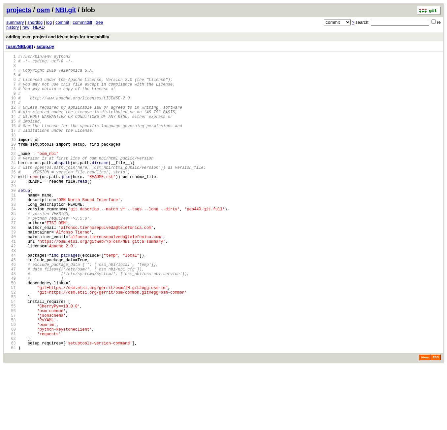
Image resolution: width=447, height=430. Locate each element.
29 (11, 214)
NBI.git (65, 10)
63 (11, 405)
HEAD (39, 27)
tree (99, 22)
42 (11, 287)
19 (11, 158)
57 (11, 372)
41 (11, 282)
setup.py (45, 46)
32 (11, 231)
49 (11, 327)
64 (11, 411)
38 (11, 265)
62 (11, 400)
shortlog (35, 22)
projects (18, 10)
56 (11, 366)
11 (11, 113)
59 (11, 383)
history (12, 27)
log (49, 22)
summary (15, 22)
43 (11, 293)
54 (11, 355)
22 (11, 175)
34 (11, 242)
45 (11, 304)
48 (11, 321)
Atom (425, 420)
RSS (435, 420)
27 (11, 203)
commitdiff (82, 22)
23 (11, 181)
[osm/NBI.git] (19, 46)
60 (11, 388)
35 (11, 248)
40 (11, 276)
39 (11, 270)
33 (11, 237)
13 (11, 124)
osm (43, 10)
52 (11, 343)
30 (11, 220)
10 (11, 108)
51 (11, 338)
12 (11, 119)
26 (11, 197)
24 (11, 186)
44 (11, 299)
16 (11, 141)
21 (11, 169)
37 (11, 259)
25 (11, 192)
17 (11, 147)
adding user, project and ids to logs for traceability (57, 36)
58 (11, 377)
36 (11, 254)
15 (11, 136)
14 (11, 130)
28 (11, 209)
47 (11, 315)
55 (11, 360)
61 (11, 394)
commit (62, 22)
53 (11, 349)
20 (11, 164)
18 (11, 153)
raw (25, 27)
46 (11, 310)
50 (11, 332)
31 (11, 226)
